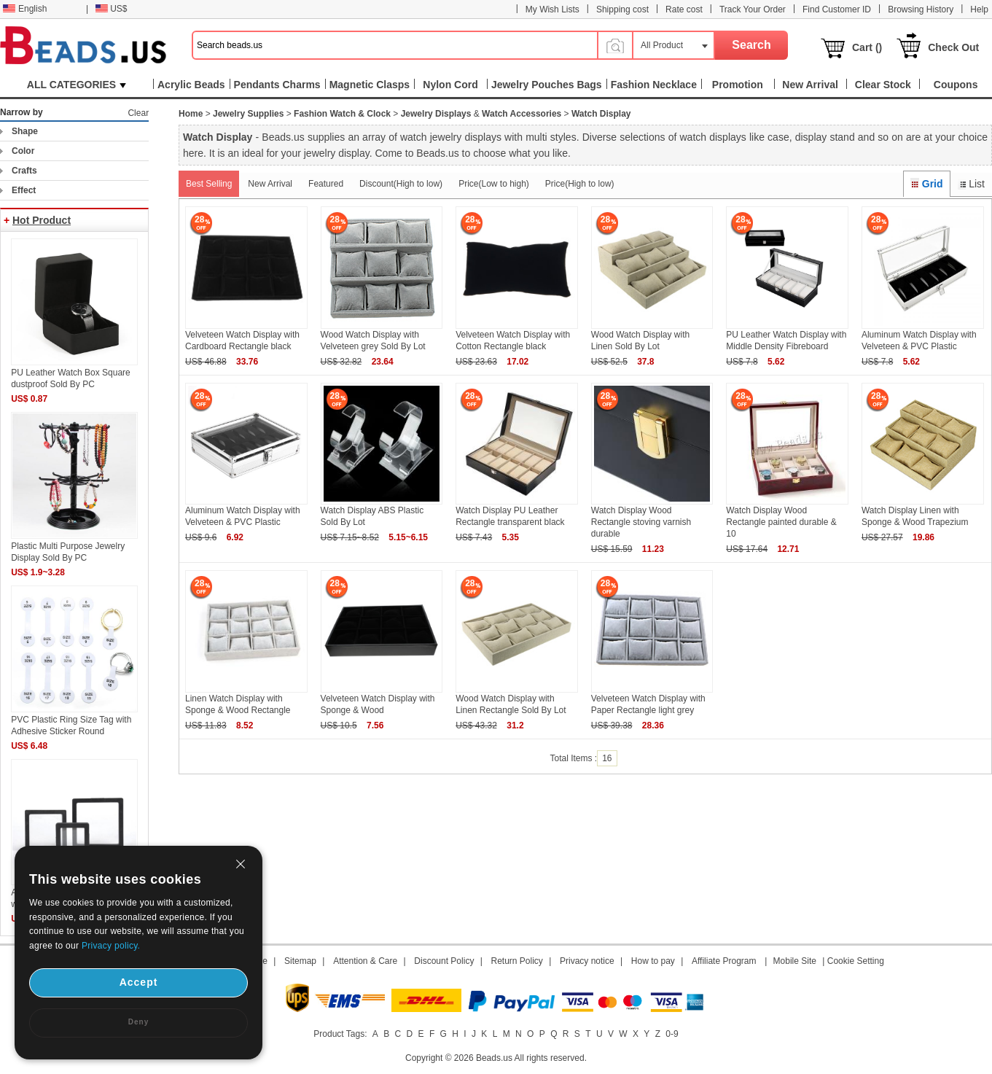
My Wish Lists (552, 9)
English (25, 9)
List (971, 184)
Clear (138, 113)
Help (979, 9)
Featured (325, 184)
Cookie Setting (855, 961)
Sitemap (300, 961)
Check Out (953, 47)
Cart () (867, 47)
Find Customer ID (836, 9)
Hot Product (41, 220)
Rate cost (684, 9)
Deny (138, 1022)
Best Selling (209, 184)
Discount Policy (444, 961)
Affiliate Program (724, 961)
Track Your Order (752, 9)
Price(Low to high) (493, 184)
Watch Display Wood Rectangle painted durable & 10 (781, 522)
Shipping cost (622, 9)
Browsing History (920, 9)
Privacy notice (587, 961)
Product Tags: (340, 1034)
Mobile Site (794, 961)
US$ (111, 9)
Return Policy (517, 961)
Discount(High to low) (400, 184)
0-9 (671, 1034)
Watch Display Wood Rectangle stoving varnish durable (641, 522)
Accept (139, 982)
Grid (926, 184)
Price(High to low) (579, 184)
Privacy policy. (111, 946)
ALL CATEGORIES (76, 84)
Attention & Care (365, 961)
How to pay (653, 961)
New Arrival (270, 184)
